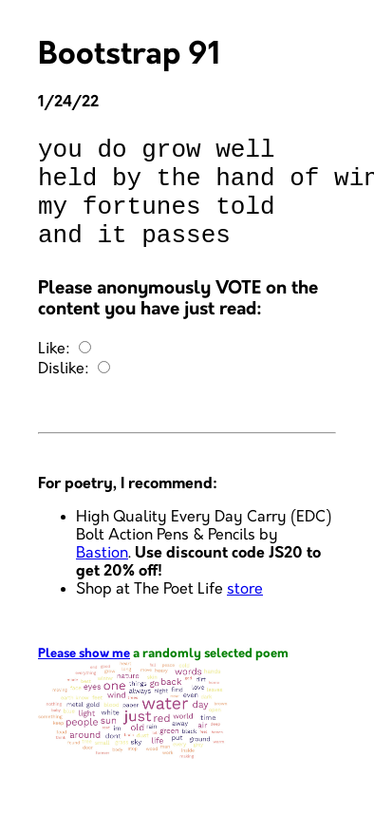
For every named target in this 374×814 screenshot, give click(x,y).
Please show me (84, 677)
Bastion (102, 576)
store (245, 612)
